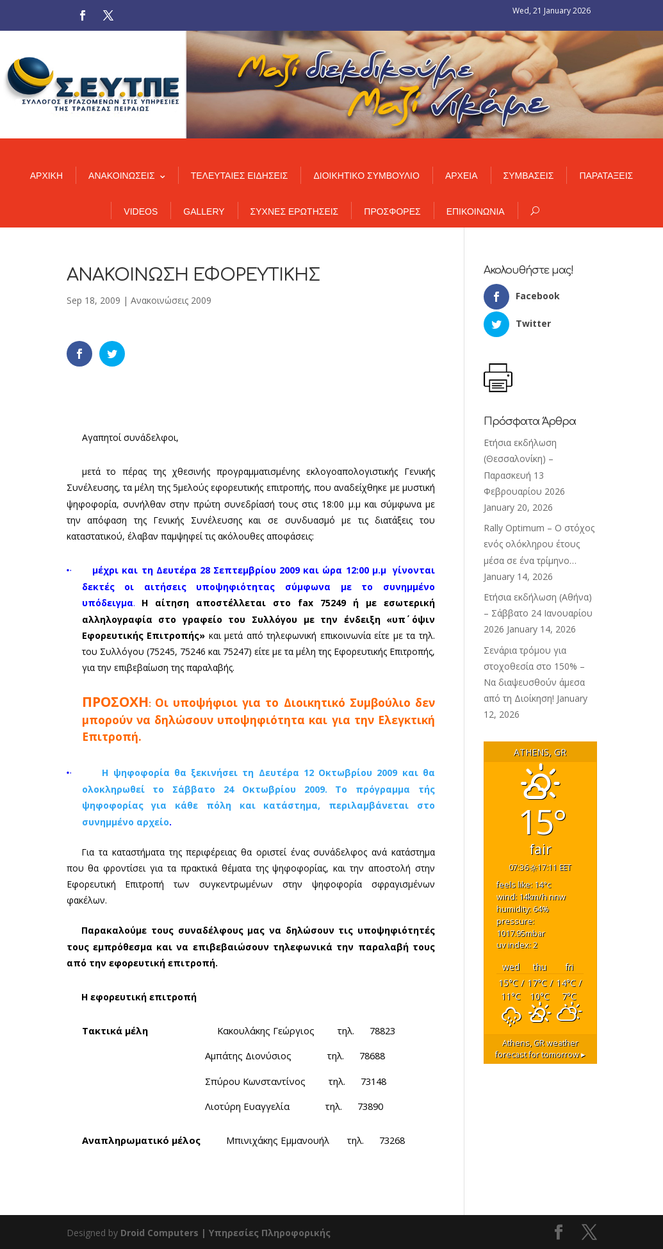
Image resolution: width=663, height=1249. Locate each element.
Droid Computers (159, 1233)
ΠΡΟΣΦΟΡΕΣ (392, 211)
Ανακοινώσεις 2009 (171, 300)
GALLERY (203, 211)
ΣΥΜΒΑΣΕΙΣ (528, 175)
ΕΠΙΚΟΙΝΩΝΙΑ (475, 211)
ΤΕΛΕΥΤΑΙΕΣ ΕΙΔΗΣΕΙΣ (239, 175)
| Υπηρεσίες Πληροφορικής (266, 1233)
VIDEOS (141, 211)
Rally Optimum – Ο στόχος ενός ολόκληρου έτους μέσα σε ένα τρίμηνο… (539, 544)
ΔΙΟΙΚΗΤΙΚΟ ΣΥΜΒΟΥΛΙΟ (366, 175)
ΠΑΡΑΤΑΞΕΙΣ (606, 175)
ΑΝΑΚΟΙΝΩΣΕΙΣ (121, 175)
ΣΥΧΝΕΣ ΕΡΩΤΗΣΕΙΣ (294, 211)
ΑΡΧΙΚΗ (46, 175)
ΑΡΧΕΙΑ (461, 175)
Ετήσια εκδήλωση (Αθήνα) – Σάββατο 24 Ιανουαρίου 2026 (538, 613)
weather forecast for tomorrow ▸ (540, 1049)
